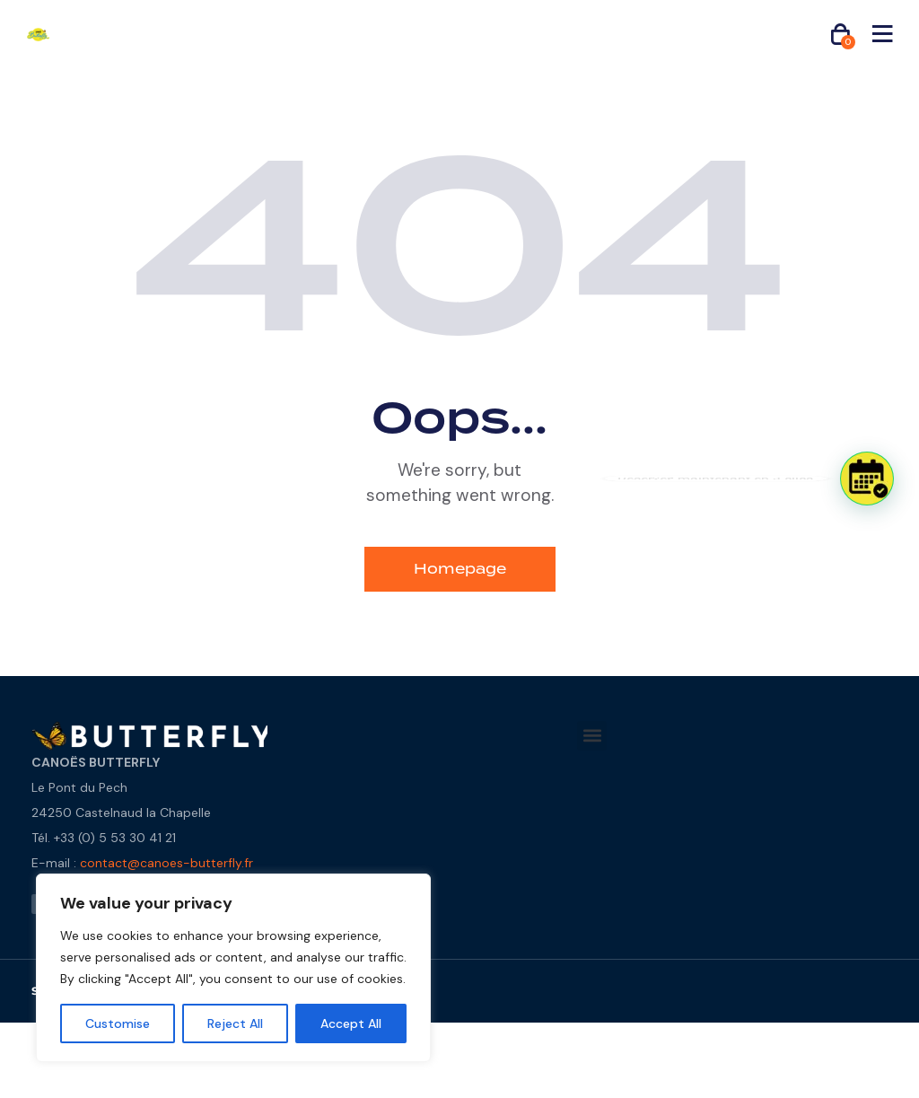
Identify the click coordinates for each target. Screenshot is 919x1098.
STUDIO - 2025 (83, 991)
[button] (592, 736)
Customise (117, 1023)
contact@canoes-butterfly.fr (166, 863)
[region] (233, 968)
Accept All (350, 1023)
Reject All (235, 1023)
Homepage (460, 569)
